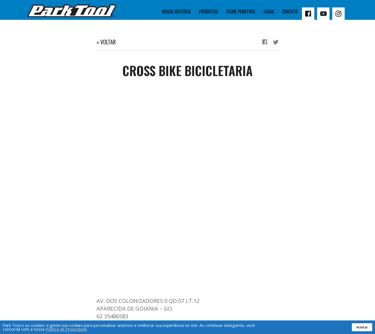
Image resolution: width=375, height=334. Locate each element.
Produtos (208, 11)
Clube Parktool (240, 11)
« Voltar (106, 42)
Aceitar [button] (362, 327)
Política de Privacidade (66, 329)
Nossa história (176, 11)
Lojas (269, 11)
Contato (290, 11)
